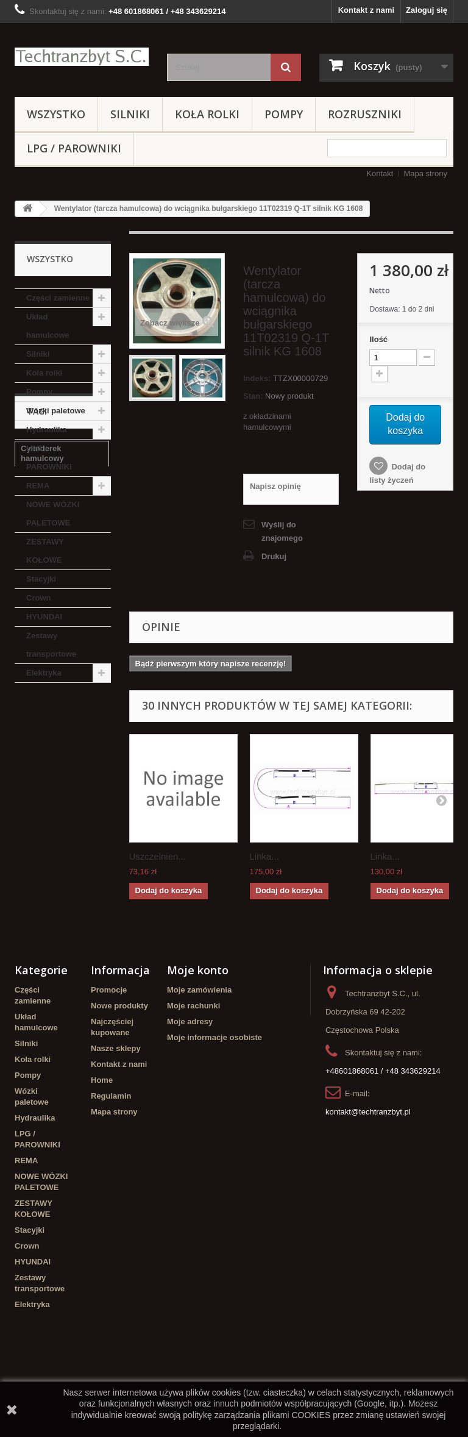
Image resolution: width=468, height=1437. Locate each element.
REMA (37, 485)
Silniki (130, 114)
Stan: (253, 396)
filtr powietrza (47, 802)
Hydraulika (46, 429)
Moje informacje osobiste (214, 1092)
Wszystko (56, 114)
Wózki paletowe (55, 410)
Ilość (378, 339)
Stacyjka (37, 784)
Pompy (283, 114)
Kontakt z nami (366, 10)
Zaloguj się (426, 10)
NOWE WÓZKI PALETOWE (52, 513)
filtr (27, 931)
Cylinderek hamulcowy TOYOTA (59, 908)
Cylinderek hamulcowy (42, 761)
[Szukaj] (286, 67)
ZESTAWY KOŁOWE (45, 551)
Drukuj (273, 556)
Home (102, 1135)
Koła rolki (207, 114)
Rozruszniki (365, 114)
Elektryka (44, 672)
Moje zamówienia (199, 1045)
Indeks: (257, 378)
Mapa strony (425, 173)
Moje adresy (190, 1077)
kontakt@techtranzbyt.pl (368, 1167)
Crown (38, 597)
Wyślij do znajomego (282, 531)
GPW (30, 839)
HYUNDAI (44, 616)
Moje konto (198, 1025)
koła (94, 802)
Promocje (109, 1045)
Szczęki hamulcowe (57, 820)
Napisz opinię (275, 486)
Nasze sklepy (116, 1103)
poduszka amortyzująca (46, 862)
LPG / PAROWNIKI (74, 148)
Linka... (264, 856)
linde (30, 885)
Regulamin (111, 1151)
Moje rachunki (193, 1061)
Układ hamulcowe (47, 326)
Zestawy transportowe (51, 644)
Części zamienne (58, 297)
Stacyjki (41, 578)
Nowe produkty (119, 1061)
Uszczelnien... (157, 856)
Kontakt (379, 173)
